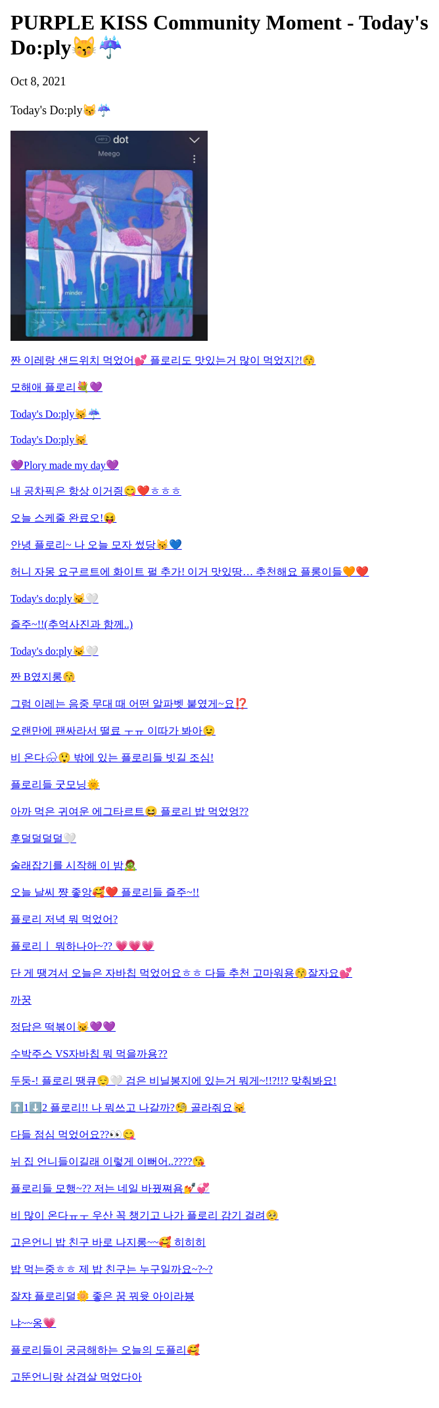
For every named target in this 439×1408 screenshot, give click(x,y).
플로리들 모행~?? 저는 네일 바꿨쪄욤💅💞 (110, 1188)
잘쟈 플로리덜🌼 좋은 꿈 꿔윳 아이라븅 (103, 1296)
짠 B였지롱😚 (43, 676)
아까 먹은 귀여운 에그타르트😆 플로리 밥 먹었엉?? (129, 811)
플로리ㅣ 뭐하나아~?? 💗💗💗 (82, 946)
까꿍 (21, 999)
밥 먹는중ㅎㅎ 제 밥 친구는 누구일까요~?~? (112, 1269)
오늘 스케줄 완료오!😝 (63, 517)
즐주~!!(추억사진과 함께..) (72, 624)
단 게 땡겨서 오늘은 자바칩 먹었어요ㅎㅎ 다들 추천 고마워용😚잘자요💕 (181, 973)
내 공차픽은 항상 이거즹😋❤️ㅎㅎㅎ (96, 490)
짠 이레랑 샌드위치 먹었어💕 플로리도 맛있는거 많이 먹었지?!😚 (163, 360)
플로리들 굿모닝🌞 (55, 784)
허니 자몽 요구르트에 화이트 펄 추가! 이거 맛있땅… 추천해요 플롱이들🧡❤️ (190, 571)
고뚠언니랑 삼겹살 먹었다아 (76, 1376)
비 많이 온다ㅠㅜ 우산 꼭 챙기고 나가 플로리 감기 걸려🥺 (145, 1215)
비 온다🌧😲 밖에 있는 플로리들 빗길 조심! (112, 757)
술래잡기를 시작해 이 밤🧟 (74, 865)
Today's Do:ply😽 (49, 439)
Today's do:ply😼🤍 (55, 598)
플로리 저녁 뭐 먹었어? (64, 919)
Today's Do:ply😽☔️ (56, 414)
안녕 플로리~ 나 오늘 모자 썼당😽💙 (96, 544)
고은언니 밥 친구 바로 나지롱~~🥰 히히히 (108, 1242)
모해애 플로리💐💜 (57, 387)
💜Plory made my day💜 (65, 465)
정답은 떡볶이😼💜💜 (63, 1026)
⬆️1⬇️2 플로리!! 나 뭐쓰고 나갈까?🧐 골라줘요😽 (128, 1107)
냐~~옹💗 (33, 1323)
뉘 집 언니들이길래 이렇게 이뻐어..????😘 (108, 1161)
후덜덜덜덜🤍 (43, 838)
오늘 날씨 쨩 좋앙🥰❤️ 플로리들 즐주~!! (105, 892)
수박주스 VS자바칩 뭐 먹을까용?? (89, 1053)
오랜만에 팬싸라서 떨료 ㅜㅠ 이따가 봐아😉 (113, 730)
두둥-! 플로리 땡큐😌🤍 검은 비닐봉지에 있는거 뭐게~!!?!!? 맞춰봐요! (173, 1080)
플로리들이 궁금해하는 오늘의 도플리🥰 (105, 1349)
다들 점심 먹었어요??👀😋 (73, 1134)
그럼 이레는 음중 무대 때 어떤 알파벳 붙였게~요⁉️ (129, 703)
